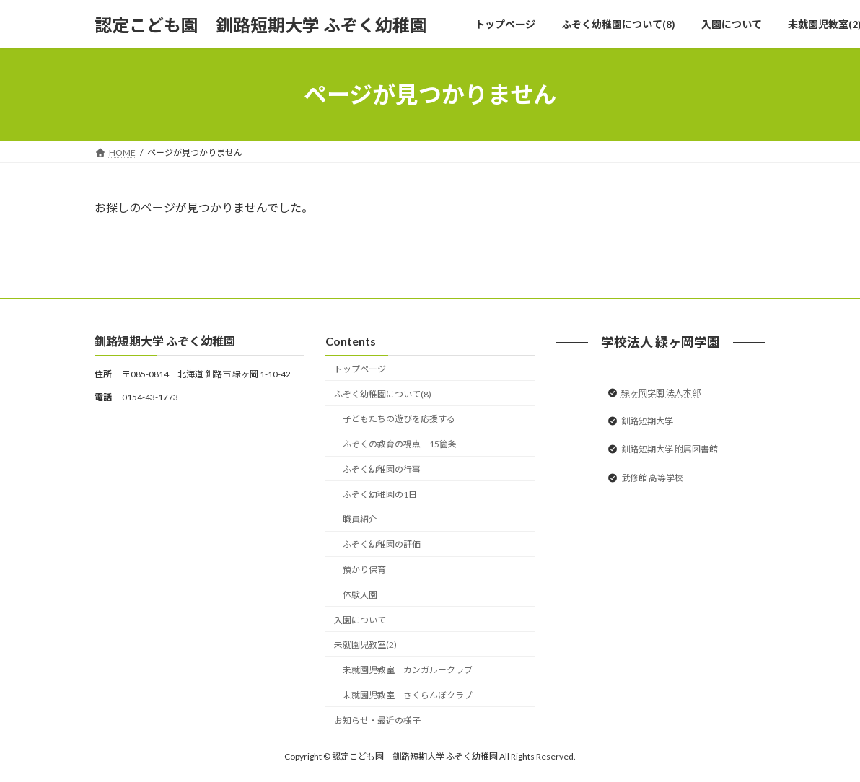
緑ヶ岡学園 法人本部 (661, 392)
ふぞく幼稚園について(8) (382, 394)
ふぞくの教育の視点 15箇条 (400, 444)
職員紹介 (360, 519)
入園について (360, 620)
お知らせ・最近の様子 (377, 720)
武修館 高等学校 (652, 478)
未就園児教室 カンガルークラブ (408, 670)
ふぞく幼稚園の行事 (382, 469)
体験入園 (360, 594)
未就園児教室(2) (365, 645)
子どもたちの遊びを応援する (399, 419)
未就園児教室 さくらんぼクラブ (408, 695)
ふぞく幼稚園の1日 (380, 494)
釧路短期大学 (647, 421)
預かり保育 (364, 569)
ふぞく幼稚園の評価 (382, 545)
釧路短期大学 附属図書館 (669, 449)
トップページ (360, 369)
